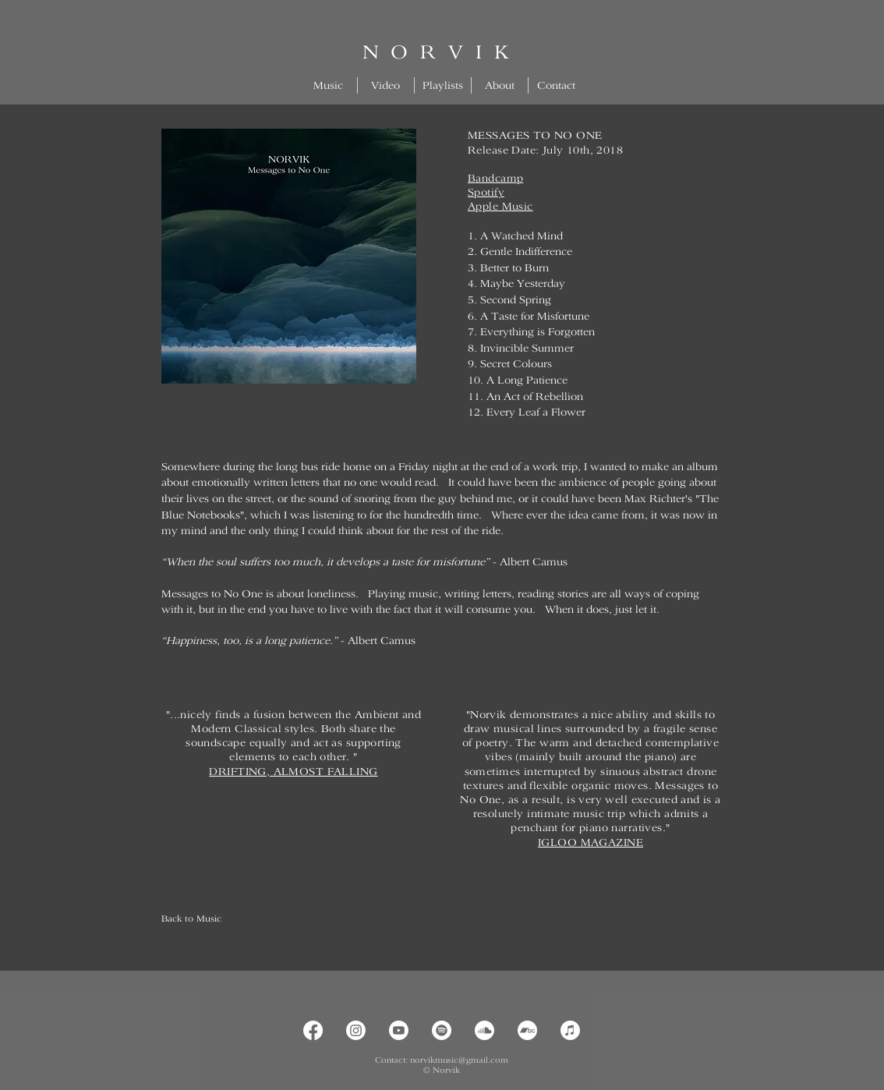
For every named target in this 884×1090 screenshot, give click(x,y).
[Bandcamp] (527, 1030)
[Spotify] (441, 1030)
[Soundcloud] (484, 1030)
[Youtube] (398, 1030)
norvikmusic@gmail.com (459, 1059)
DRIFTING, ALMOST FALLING (293, 771)
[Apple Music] (570, 1030)
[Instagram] (356, 1030)
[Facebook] (313, 1030)
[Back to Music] (216, 919)
